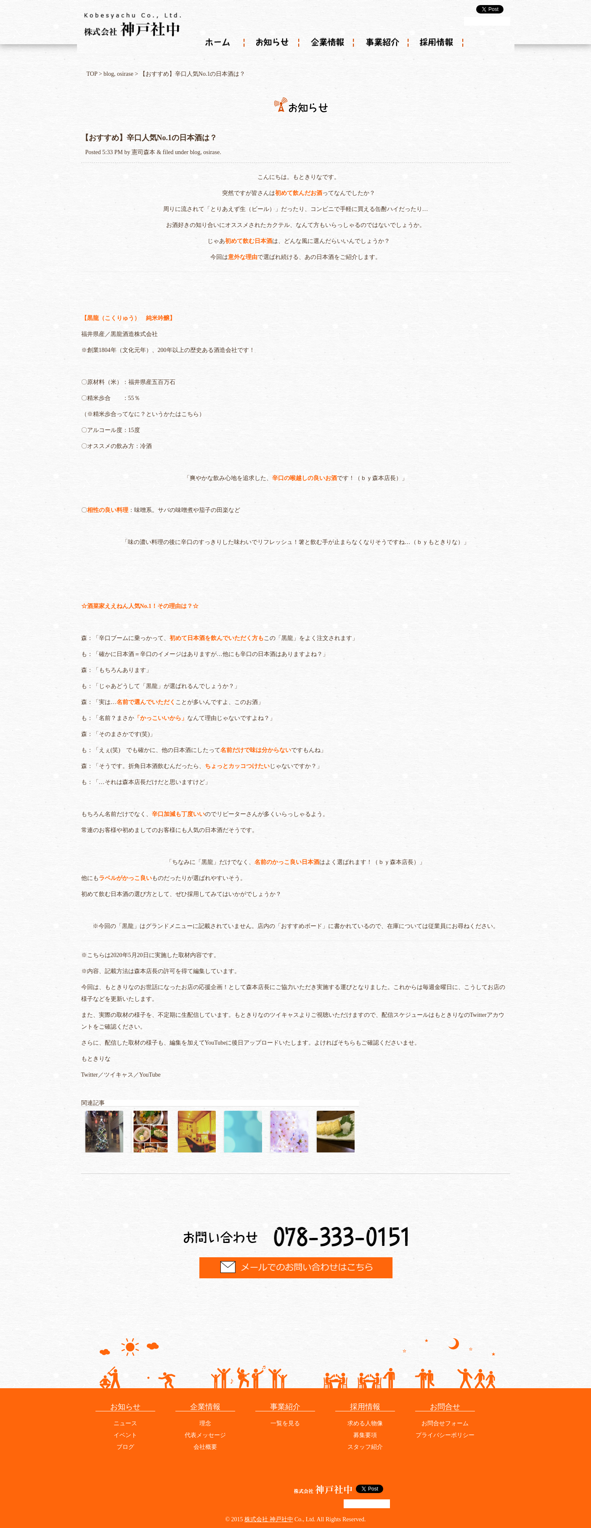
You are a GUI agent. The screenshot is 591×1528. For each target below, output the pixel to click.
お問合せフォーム (445, 1423)
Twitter (89, 1075)
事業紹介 (382, 42)
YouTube (150, 1075)
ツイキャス (118, 1075)
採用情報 (436, 42)
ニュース (125, 1423)
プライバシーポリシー (445, 1435)
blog (108, 74)
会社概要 (205, 1447)
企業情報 (327, 42)
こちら (190, 414)
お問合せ (445, 1407)
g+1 (487, 21)
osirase (125, 74)
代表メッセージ (205, 1435)
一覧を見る (285, 1423)
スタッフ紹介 (365, 1447)
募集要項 (365, 1435)
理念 (205, 1423)
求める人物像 (365, 1423)
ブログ (125, 1447)
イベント (125, 1435)
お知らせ (272, 42)
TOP (92, 74)
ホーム (218, 42)
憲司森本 (143, 152)
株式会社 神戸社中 (268, 1519)
